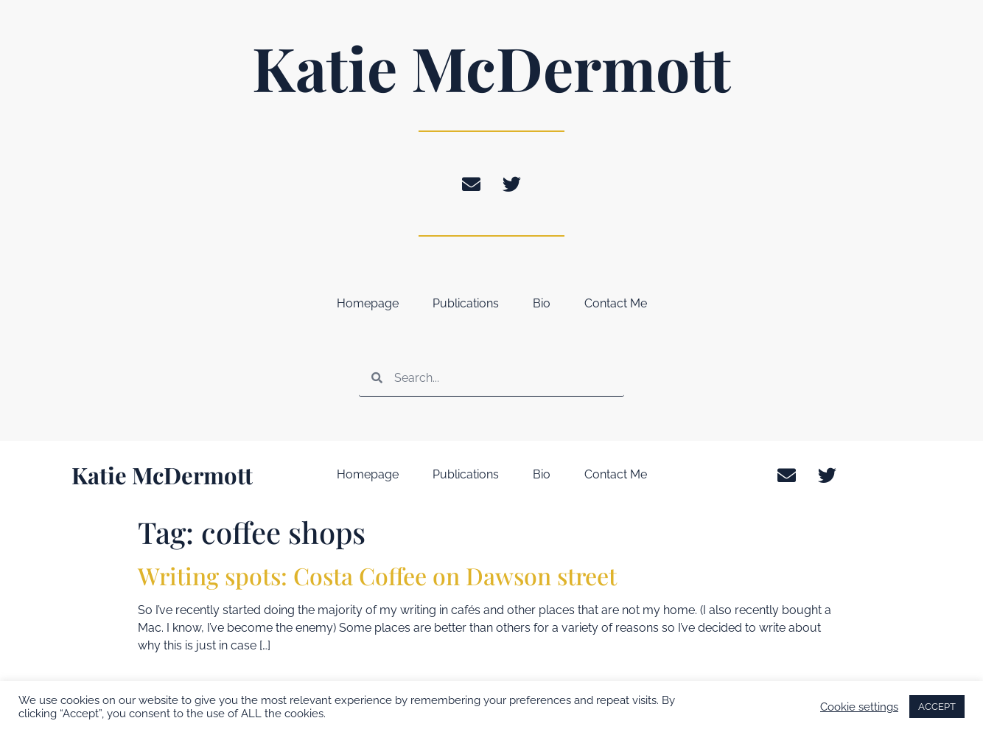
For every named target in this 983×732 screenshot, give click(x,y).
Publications (466, 303)
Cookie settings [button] (859, 706)
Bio (541, 303)
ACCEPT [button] (937, 706)
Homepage (368, 303)
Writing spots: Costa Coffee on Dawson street (377, 575)
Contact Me (615, 303)
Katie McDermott (491, 67)
